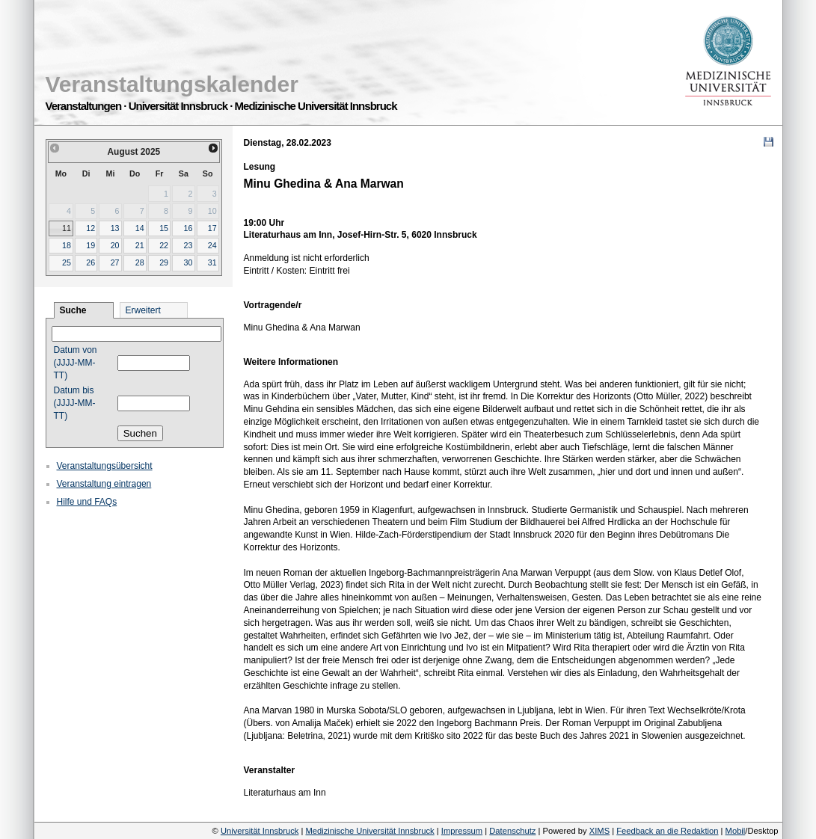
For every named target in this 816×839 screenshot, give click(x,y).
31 (212, 262)
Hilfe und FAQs (87, 502)
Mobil (735, 830)
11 (66, 228)
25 (66, 262)
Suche (73, 310)
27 (115, 262)
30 (187, 262)
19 (90, 245)
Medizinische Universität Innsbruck (369, 830)
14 (139, 228)
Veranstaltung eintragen (104, 484)
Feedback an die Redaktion (667, 830)
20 (115, 245)
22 (163, 245)
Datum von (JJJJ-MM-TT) (75, 363)
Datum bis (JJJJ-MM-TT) (75, 403)
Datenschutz (512, 830)
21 (139, 245)
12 (90, 228)
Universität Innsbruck (259, 830)
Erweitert (143, 310)
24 (212, 245)
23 (187, 245)
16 (187, 228)
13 (115, 228)
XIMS (599, 830)
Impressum (461, 830)
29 (163, 262)
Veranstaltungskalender (172, 84)
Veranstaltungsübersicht (105, 466)
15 (163, 228)
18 (66, 245)
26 (90, 262)
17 (212, 228)
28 (139, 262)
